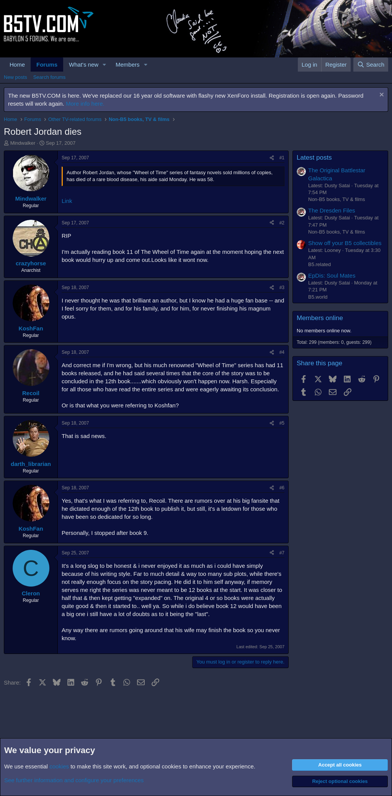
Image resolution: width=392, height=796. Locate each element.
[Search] (370, 64)
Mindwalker (23, 143)
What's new (83, 64)
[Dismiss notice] (380, 96)
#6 (281, 487)
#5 (281, 423)
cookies (59, 766)
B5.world (318, 297)
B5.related (319, 264)
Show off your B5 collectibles (345, 243)
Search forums (49, 77)
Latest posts (314, 157)
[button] (104, 64)
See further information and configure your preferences (74, 780)
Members (128, 64)
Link (67, 201)
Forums (46, 64)
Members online (320, 318)
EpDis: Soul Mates (331, 275)
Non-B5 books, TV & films (336, 199)
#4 (281, 352)
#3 (281, 287)
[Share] (272, 158)
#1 (281, 157)
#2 (281, 223)
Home (17, 64)
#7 (281, 553)
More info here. (85, 103)
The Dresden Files (331, 210)
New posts (15, 77)
